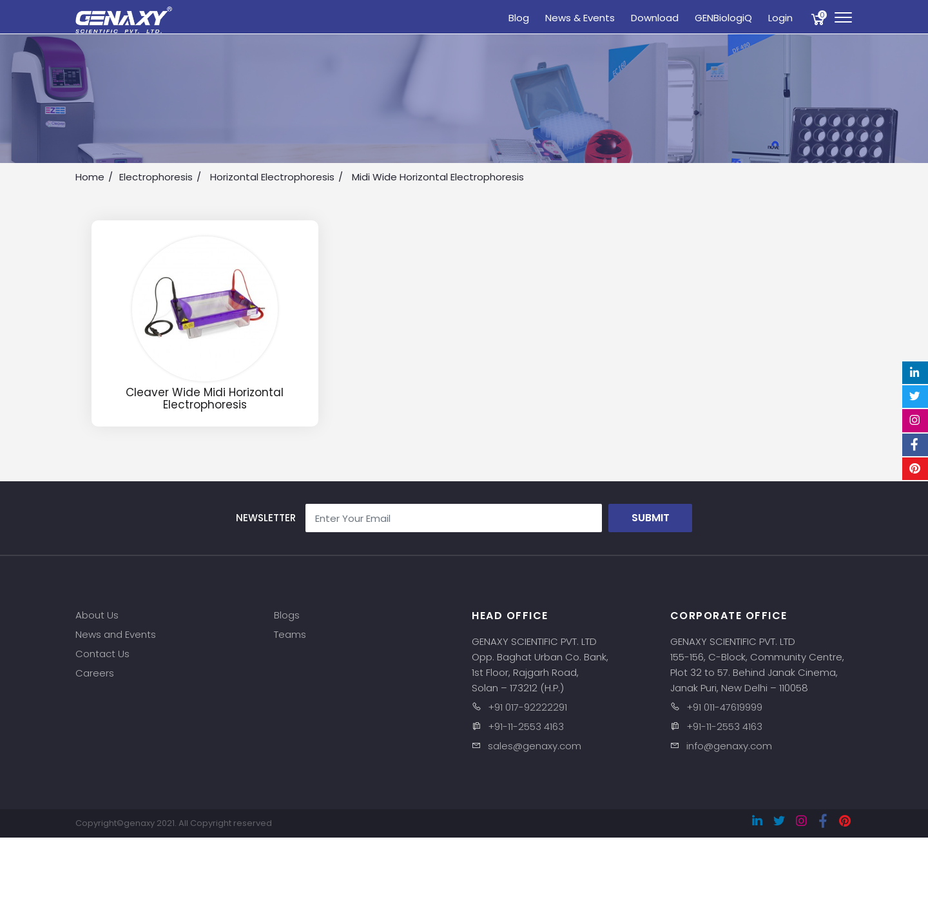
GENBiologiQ (723, 17)
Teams (290, 634)
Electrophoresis (156, 177)
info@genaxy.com (729, 746)
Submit (651, 517)
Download (655, 17)
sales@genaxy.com (534, 746)
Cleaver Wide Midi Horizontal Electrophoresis (205, 398)
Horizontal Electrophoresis (272, 177)
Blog (518, 17)
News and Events (115, 634)
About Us (97, 615)
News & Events (580, 17)
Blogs (287, 615)
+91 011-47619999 (724, 707)
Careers (94, 673)
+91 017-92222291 (527, 707)
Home (89, 177)
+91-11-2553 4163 (526, 726)
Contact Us (102, 653)
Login (780, 17)
